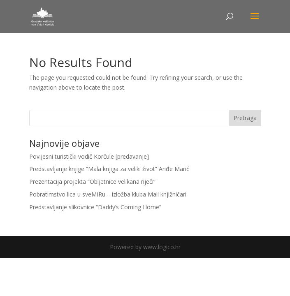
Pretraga (245, 118)
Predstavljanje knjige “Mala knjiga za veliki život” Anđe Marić (109, 169)
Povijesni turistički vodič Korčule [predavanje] (89, 156)
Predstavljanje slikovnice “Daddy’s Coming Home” (95, 207)
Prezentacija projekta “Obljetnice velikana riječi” (92, 181)
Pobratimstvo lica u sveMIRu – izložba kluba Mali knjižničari (107, 194)
